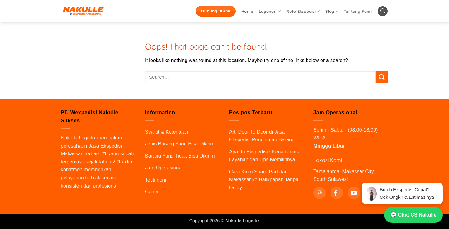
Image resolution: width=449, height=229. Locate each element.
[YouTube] (354, 193)
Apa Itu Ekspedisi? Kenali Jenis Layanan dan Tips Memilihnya (264, 156)
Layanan (270, 11)
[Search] (383, 11)
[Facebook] (337, 193)
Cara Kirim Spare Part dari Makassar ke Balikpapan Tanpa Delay (263, 179)
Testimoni (155, 180)
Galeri (151, 191)
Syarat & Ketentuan (166, 131)
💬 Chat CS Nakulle (413, 214)
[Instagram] (319, 193)
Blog (331, 11)
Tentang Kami (358, 11)
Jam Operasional (164, 167)
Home (247, 11)
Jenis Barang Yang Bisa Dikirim (180, 143)
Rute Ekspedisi (303, 11)
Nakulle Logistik (78, 137)
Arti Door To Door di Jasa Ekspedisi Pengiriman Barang (262, 136)
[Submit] (382, 77)
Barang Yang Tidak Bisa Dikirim (180, 155)
